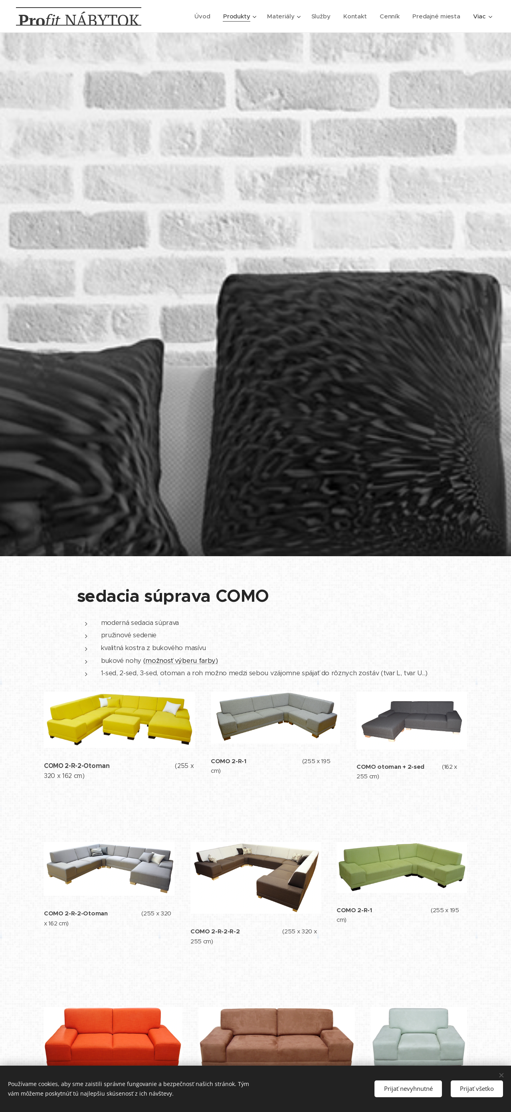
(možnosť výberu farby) (180, 660)
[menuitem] (202, 16)
